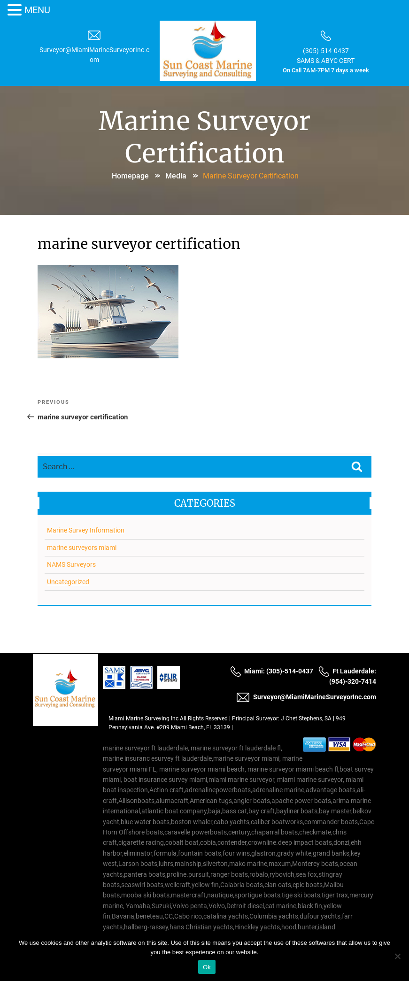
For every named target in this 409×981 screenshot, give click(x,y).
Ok (207, 967)
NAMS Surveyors (71, 564)
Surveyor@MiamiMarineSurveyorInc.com (306, 697)
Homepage (130, 175)
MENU (37, 9)
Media (175, 175)
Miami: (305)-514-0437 (271, 671)
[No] (397, 956)
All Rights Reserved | (206, 718)
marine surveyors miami (81, 547)
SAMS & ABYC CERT (326, 60)
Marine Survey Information (85, 530)
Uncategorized (68, 582)
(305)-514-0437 (326, 50)
